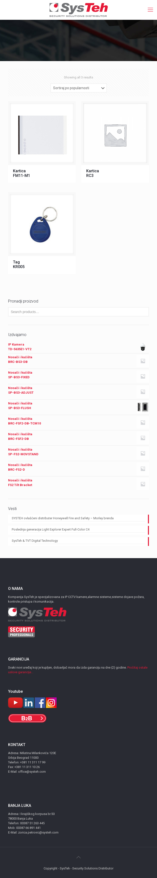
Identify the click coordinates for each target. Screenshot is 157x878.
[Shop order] (78, 88)
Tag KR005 (18, 264)
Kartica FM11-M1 (21, 173)
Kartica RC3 (92, 173)
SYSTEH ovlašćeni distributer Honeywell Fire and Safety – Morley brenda (63, 518)
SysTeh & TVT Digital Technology (35, 540)
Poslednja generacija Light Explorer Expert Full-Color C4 (50, 529)
